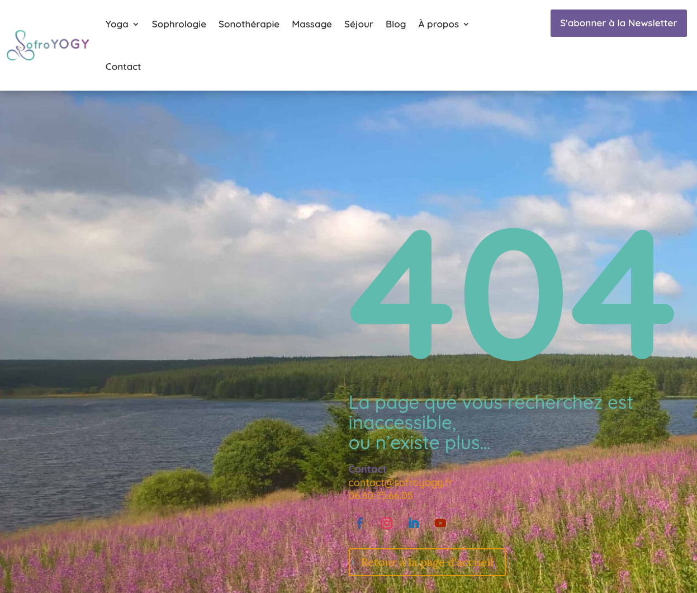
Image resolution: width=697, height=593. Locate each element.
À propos (438, 24)
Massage (312, 24)
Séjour (358, 24)
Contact (123, 66)
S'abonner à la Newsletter (618, 23)
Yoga (117, 24)
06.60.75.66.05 (381, 495)
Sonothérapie (249, 24)
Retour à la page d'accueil (427, 562)
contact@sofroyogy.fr (401, 482)
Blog (396, 24)
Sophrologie (179, 24)
